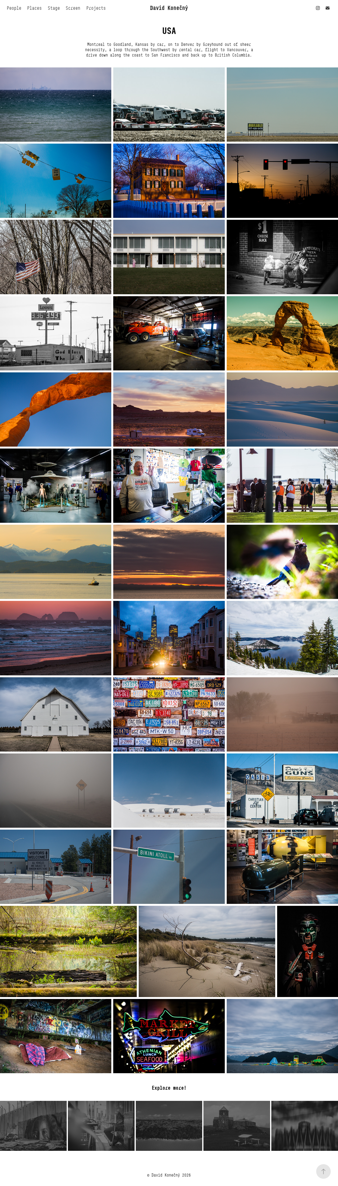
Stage (54, 8)
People (14, 8)
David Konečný (169, 8)
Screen (73, 8)
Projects (96, 8)
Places (34, 8)
